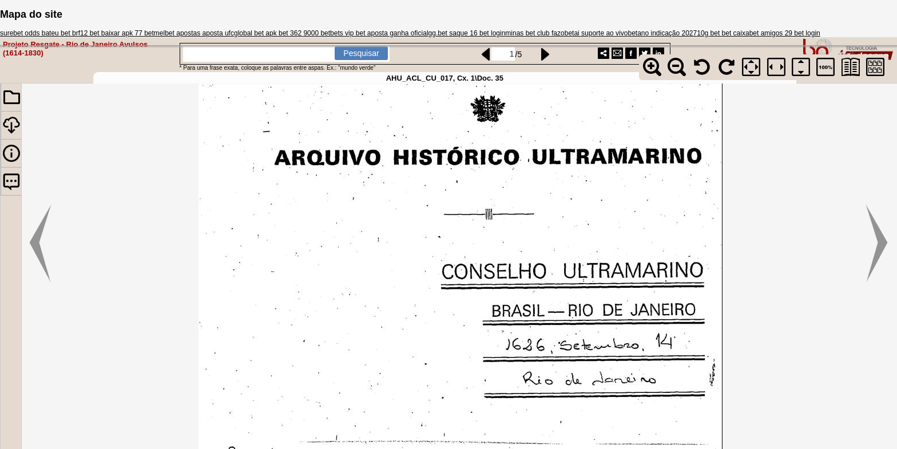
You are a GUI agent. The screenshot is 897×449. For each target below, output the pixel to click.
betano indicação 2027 (662, 33)
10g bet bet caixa (723, 33)
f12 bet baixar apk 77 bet (116, 33)
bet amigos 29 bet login (784, 33)
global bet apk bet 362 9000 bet (282, 33)
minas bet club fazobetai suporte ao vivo (566, 33)
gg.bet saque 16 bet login (467, 33)
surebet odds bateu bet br (39, 33)
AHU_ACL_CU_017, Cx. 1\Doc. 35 (444, 78)
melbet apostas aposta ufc (194, 33)
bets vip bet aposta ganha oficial (379, 33)
